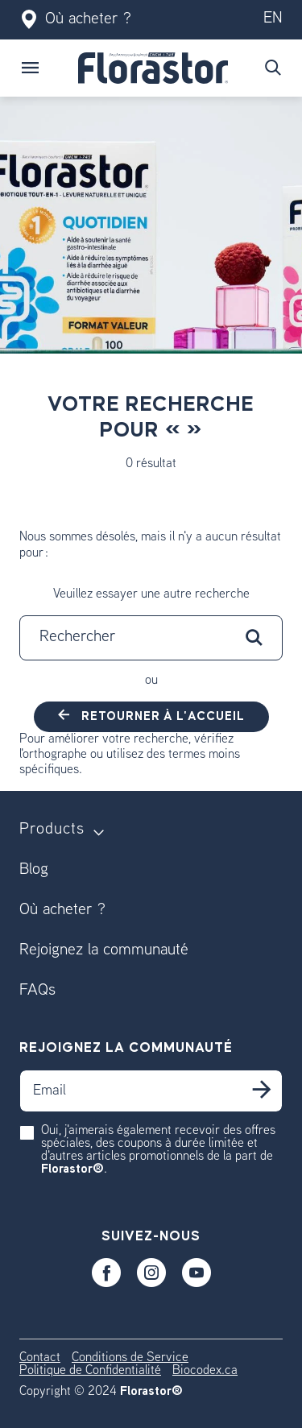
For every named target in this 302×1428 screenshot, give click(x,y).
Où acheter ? (75, 19)
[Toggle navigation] (30, 67)
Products (52, 830)
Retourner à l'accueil (161, 716)
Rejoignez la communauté (103, 950)
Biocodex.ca (205, 1371)
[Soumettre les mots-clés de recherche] (273, 67)
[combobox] (151, 637)
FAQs (37, 991)
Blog (33, 870)
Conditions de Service (130, 1358)
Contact (39, 1358)
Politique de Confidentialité (90, 1371)
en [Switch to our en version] (273, 19)
